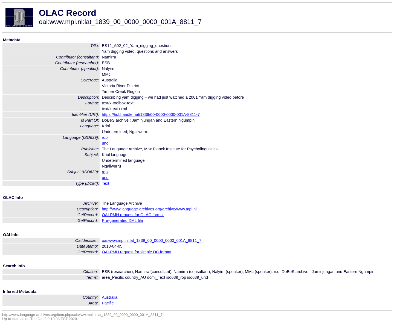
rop (105, 137)
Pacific (108, 303)
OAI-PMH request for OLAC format (133, 215)
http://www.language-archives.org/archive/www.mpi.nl (149, 209)
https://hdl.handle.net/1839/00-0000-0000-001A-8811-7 (151, 114)
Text (105, 183)
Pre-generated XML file (122, 220)
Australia (109, 297)
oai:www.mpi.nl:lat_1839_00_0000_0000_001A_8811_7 (151, 240)
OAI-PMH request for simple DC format (136, 252)
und (105, 143)
